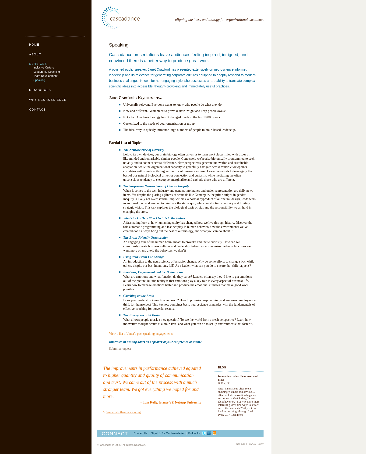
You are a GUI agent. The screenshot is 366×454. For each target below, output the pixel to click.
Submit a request (120, 348)
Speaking (39, 80)
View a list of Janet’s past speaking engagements (140, 333)
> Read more (236, 414)
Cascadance (131, 17)
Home (34, 44)
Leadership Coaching (46, 71)
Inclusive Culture (43, 67)
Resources (40, 90)
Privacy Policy (256, 444)
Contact (37, 109)
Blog (222, 367)
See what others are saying (123, 412)
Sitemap (240, 444)
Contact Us (140, 433)
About (35, 54)
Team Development (45, 76)
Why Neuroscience (48, 99)
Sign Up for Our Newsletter (167, 433)
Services (38, 63)
